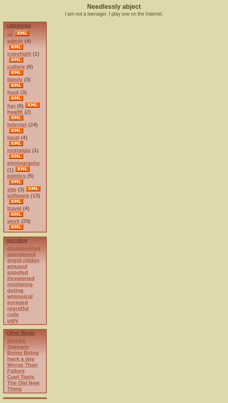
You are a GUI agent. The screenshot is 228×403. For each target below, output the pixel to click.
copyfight (19, 54)
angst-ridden (23, 260)
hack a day (20, 359)
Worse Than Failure (22, 368)
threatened (20, 278)
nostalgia (19, 150)
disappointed (23, 248)
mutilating (20, 284)
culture (16, 67)
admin (15, 41)
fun (11, 106)
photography (23, 163)
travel (14, 208)
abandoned (21, 254)
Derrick (16, 341)
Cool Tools (20, 377)
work (13, 221)
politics (16, 176)
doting (15, 290)
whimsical (20, 296)
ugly (12, 320)
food (13, 92)
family (15, 79)
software (18, 195)
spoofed (17, 272)
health (15, 112)
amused (17, 266)
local (13, 137)
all (10, 34)
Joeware (17, 347)
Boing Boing (23, 353)
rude (13, 314)
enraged (17, 302)
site (11, 189)
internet (17, 125)
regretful (18, 308)
